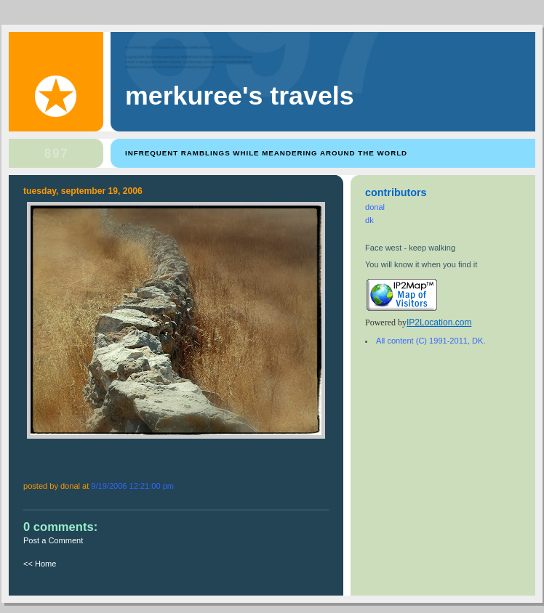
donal (375, 207)
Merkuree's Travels (239, 95)
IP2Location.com (439, 322)
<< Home (39, 563)
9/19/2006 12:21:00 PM (132, 486)
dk (369, 220)
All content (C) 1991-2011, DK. (430, 340)
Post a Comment (53, 540)
